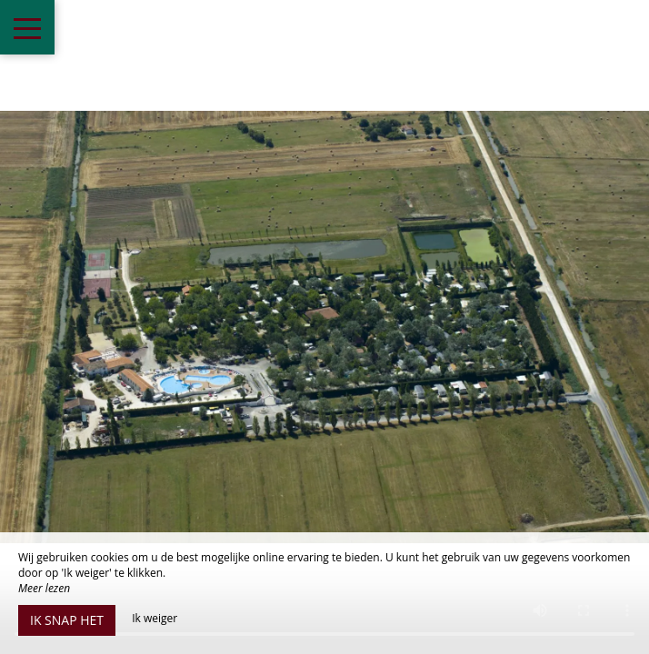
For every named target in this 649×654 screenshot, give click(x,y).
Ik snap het (67, 620)
